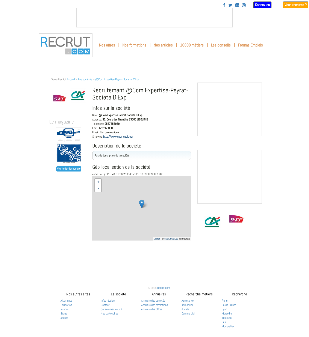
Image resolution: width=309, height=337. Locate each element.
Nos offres (107, 45)
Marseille (227, 313)
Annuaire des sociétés (153, 300)
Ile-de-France (229, 305)
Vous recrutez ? (296, 4)
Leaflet (157, 238)
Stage (64, 313)
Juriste (185, 309)
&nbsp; (154, 17)
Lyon (224, 309)
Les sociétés (85, 79)
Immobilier (187, 305)
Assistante (188, 300)
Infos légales (108, 300)
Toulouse (227, 318)
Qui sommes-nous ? (112, 309)
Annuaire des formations (154, 305)
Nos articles (163, 45)
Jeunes (64, 318)
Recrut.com (163, 288)
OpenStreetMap (171, 238)
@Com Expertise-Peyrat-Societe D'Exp (117, 79)
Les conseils (221, 45)
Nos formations (134, 45)
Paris (224, 300)
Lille (224, 322)
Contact (105, 305)
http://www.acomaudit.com (118, 136)
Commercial (188, 313)
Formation (66, 305)
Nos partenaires (109, 313)
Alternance (66, 300)
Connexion (262, 4)
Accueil (71, 79)
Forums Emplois (250, 45)
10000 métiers (192, 45)
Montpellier (228, 326)
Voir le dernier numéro (68, 168)
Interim (64, 309)
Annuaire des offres (151, 309)
